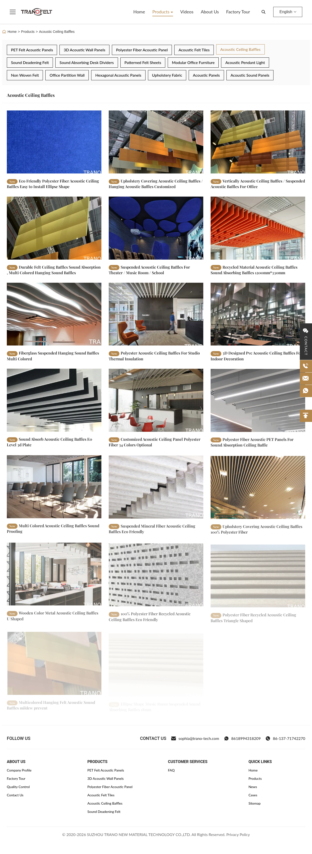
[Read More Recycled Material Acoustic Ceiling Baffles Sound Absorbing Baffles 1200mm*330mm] (258, 232)
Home (139, 11)
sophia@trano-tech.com (195, 738)
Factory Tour (238, 11)
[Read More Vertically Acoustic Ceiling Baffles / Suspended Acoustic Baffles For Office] (258, 141)
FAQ (171, 770)
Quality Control (18, 787)
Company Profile (19, 770)
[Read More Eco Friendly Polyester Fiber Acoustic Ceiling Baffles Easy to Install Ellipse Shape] (54, 141)
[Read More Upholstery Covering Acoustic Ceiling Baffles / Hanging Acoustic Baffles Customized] (156, 141)
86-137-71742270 (285, 738)
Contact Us (15, 795)
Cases (252, 795)
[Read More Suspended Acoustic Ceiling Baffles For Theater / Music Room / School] (156, 231)
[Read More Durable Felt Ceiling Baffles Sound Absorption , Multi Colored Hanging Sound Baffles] (54, 230)
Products (161, 11)
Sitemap (254, 803)
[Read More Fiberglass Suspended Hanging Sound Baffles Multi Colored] (54, 319)
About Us (210, 11)
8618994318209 (242, 738)
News (252, 787)
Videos (187, 11)
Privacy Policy (238, 834)
